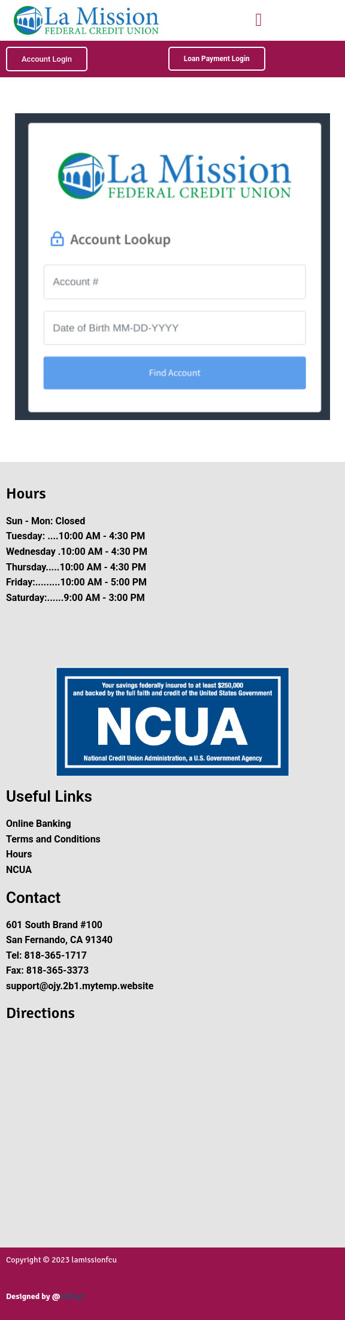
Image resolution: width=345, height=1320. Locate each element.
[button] (259, 19)
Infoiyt (72, 1296)
